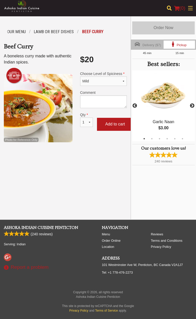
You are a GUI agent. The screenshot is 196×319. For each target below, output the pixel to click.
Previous (134, 105)
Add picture (14, 75)
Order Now (163, 27)
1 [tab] (144, 138)
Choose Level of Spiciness (103, 79)
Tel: (117, 272)
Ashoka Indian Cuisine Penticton (41, 227)
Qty (86, 120)
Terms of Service (106, 310)
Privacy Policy (161, 247)
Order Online (111, 241)
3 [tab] (159, 138)
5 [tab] (174, 138)
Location (108, 247)
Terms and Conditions (166, 241)
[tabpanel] (163, 106)
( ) (179, 8)
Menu (106, 234)
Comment (103, 99)
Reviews (157, 234)
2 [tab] (151, 138)
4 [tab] (167, 138)
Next (192, 105)
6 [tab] (182, 138)
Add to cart (115, 124)
